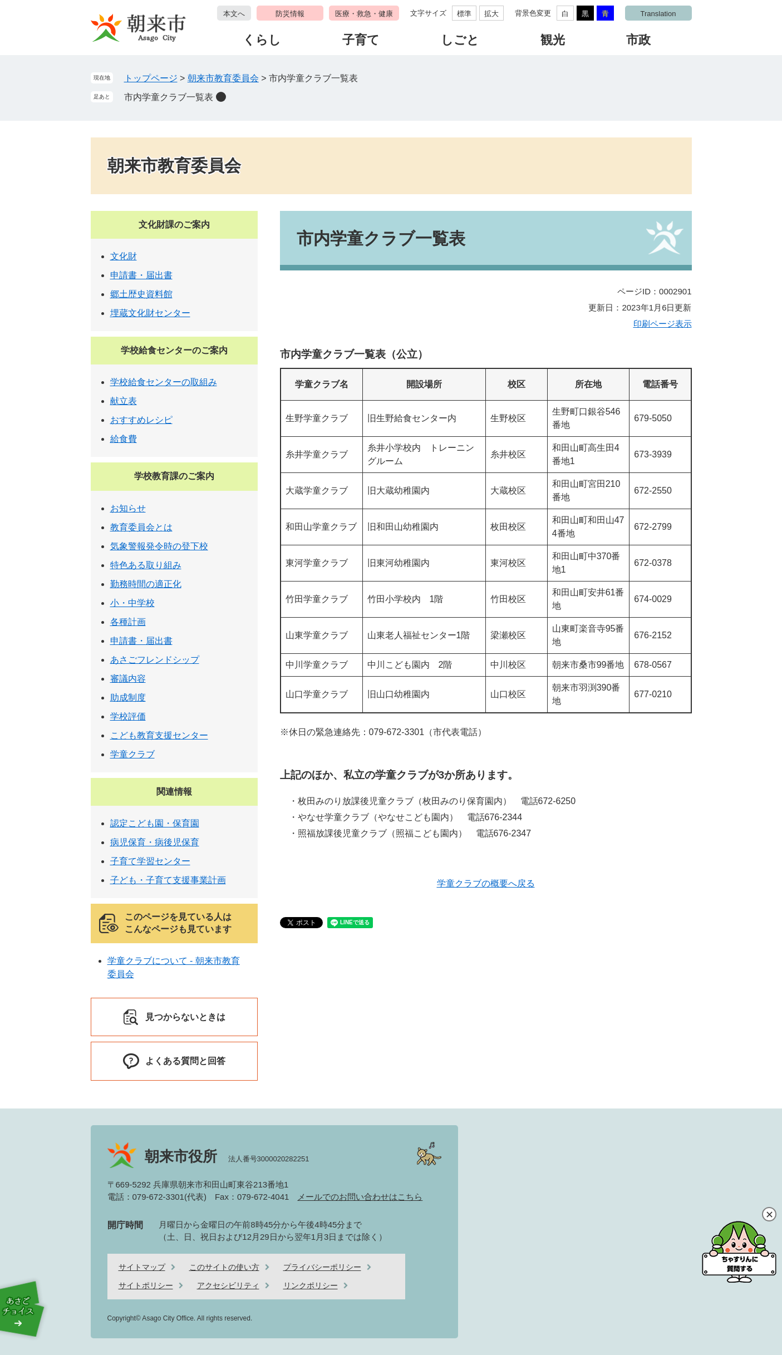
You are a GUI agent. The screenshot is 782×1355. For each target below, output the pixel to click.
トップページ (151, 78)
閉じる (769, 1214)
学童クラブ (132, 754)
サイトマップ (142, 1267)
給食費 (123, 439)
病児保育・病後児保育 (154, 842)
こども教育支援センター (159, 735)
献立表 (123, 401)
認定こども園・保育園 (154, 823)
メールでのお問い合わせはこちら (359, 1196)
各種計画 (128, 622)
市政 (638, 40)
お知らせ (128, 508)
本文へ (234, 13)
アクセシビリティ (228, 1285)
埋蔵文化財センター (150, 313)
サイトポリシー (146, 1285)
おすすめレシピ (141, 420)
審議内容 (128, 678)
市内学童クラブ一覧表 (168, 97)
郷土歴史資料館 (141, 294)
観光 (552, 40)
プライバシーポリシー (322, 1267)
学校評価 (128, 716)
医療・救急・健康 (364, 13)
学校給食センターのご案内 (174, 350)
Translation (658, 13)
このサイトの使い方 (224, 1267)
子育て (361, 40)
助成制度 (128, 697)
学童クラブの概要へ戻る (486, 883)
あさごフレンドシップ (154, 659)
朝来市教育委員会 (223, 78)
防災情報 (290, 13)
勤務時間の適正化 (145, 584)
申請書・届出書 (141, 275)
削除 (221, 97)
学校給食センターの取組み (163, 382)
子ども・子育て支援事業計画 (168, 880)
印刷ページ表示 (662, 323)
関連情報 (174, 791)
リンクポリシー (310, 1285)
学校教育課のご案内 (174, 476)
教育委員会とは (141, 527)
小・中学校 (132, 603)
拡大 (491, 13)
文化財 (123, 256)
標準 (464, 13)
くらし (262, 40)
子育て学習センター (150, 861)
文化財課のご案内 (174, 224)
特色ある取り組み (145, 565)
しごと (460, 40)
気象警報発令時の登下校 (159, 546)
